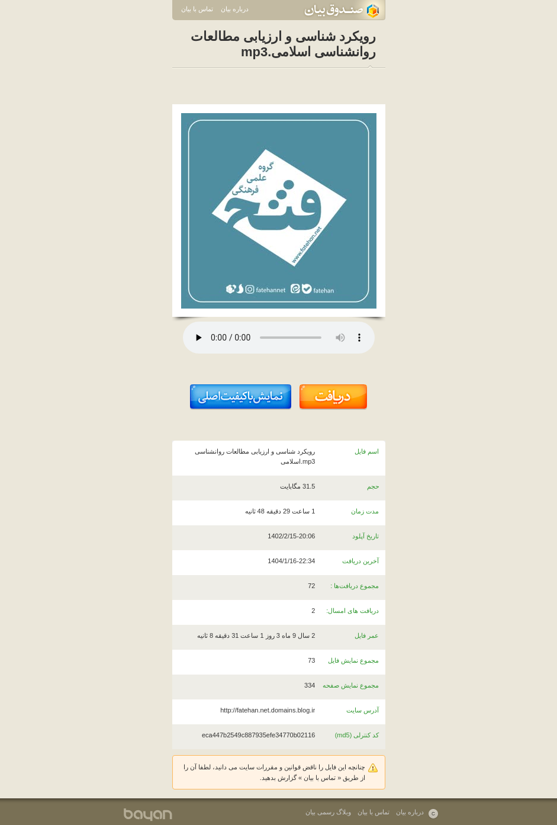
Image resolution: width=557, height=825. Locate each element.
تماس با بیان (197, 8)
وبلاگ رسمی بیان (328, 812)
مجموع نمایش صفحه (351, 685)
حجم (373, 486)
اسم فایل (367, 451)
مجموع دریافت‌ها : (354, 585)
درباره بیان (235, 8)
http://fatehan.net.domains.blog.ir (267, 710)
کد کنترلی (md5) (357, 735)
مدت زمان (365, 511)
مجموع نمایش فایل (353, 660)
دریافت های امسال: (352, 610)
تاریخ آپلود (365, 536)
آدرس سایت (362, 710)
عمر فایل (367, 635)
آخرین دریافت (360, 560)
